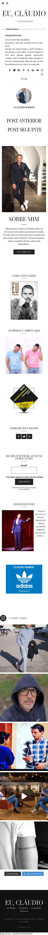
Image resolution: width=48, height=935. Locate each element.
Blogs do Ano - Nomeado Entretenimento (16, 934)
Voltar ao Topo (24, 927)
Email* (24, 468)
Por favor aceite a (24, 477)
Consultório (23, 908)
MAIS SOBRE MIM (24, 252)
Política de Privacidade (33, 477)
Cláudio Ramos (12, 29)
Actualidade (25, 21)
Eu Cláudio (11, 908)
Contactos (24, 911)
